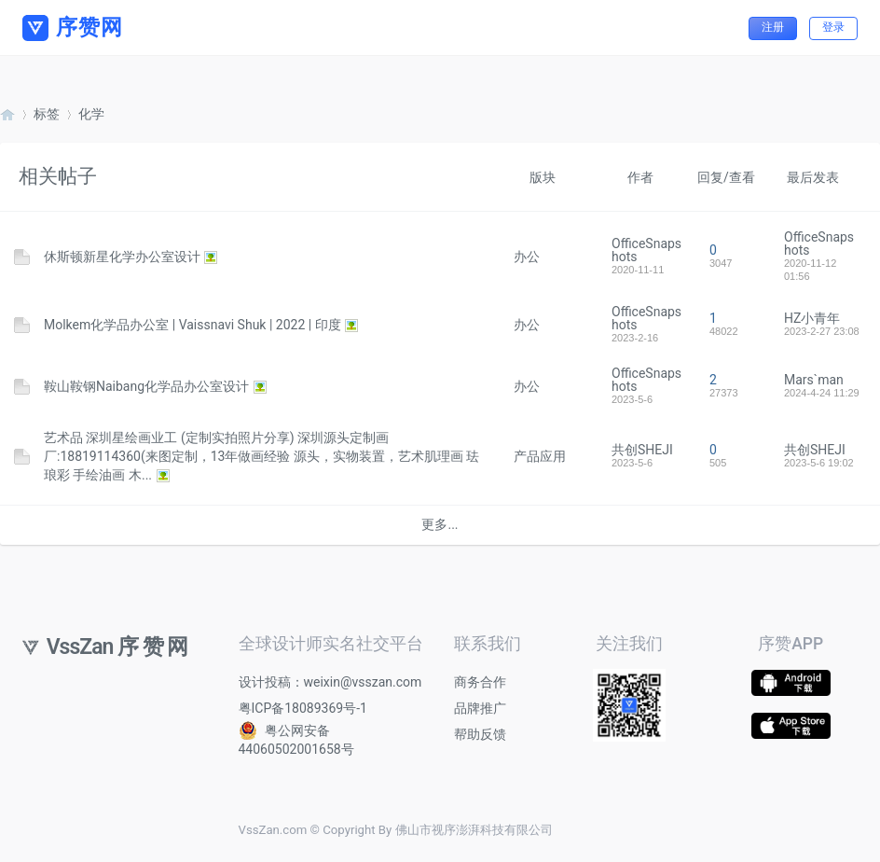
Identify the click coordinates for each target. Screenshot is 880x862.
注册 (773, 27)
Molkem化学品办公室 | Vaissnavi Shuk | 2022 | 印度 (192, 324)
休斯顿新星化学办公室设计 (122, 256)
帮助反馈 (480, 734)
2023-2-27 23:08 (821, 331)
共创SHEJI (642, 449)
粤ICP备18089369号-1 (303, 708)
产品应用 (540, 456)
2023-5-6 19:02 (819, 462)
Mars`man (814, 379)
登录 (833, 27)
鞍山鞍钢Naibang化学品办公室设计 (146, 386)
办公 (527, 256)
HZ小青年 (812, 318)
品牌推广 (480, 708)
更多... (439, 524)
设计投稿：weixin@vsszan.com (330, 681)
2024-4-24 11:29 (821, 392)
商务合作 (480, 681)
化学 (91, 113)
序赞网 (7, 114)
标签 (47, 113)
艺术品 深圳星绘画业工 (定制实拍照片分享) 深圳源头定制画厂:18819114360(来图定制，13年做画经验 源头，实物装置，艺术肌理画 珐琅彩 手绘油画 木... (261, 456)
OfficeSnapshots (646, 250)
